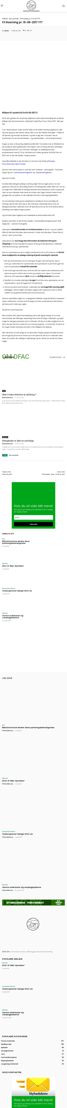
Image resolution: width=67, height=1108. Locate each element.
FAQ (4, 363)
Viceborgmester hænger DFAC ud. (17, 563)
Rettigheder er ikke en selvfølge (18, 413)
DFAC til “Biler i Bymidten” (13, 538)
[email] (33, 489)
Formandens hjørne (8, 560)
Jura (3, 511)
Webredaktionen (7, 370)
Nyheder (5, 409)
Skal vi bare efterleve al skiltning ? (19, 367)
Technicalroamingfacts (22, 145)
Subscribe (33, 497)
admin (6, 31)
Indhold (5, 18)
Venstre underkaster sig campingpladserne (12, 589)
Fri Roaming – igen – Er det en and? (53, 446)
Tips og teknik (13, 18)
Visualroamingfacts (44, 145)
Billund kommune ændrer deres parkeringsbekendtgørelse (16, 515)
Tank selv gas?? (7, 446)
